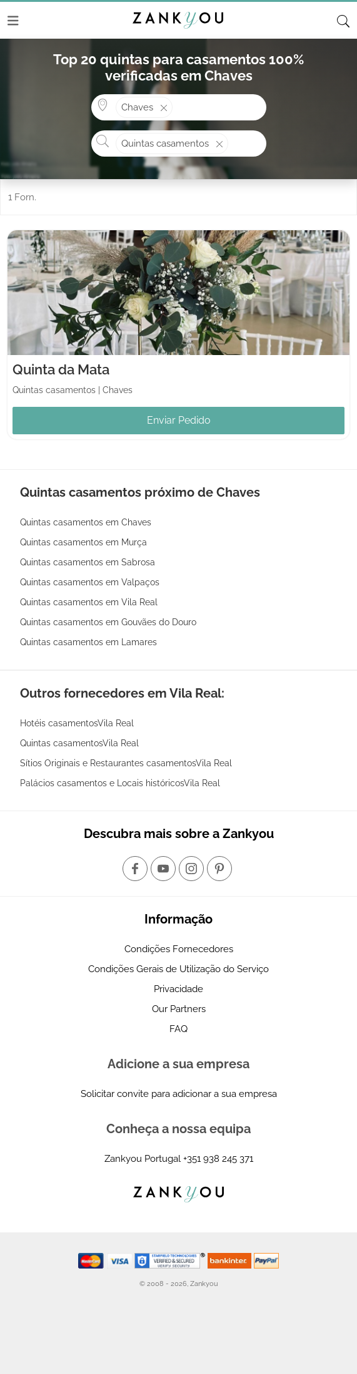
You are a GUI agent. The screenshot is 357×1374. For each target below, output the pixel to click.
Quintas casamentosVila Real (79, 743)
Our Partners (179, 1009)
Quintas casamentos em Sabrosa (87, 562)
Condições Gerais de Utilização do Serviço (178, 969)
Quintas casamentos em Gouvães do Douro (108, 622)
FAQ (178, 1029)
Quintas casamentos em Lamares (88, 642)
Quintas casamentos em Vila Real (89, 602)
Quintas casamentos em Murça (83, 542)
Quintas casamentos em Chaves (85, 522)
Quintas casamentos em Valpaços (89, 582)
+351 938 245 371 (218, 1158)
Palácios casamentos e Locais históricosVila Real (120, 783)
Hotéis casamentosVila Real (77, 723)
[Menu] (13, 20)
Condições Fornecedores (178, 949)
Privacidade (178, 989)
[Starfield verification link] (171, 1259)
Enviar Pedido (179, 420)
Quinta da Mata (61, 369)
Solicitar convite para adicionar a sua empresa (179, 1093)
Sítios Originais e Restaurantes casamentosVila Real (126, 763)
